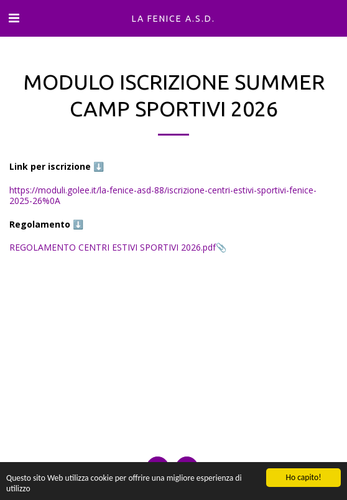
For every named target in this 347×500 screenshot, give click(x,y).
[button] (13, 17)
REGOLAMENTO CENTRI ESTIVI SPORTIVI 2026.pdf (112, 247)
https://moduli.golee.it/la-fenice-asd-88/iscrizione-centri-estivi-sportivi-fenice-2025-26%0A (163, 195)
